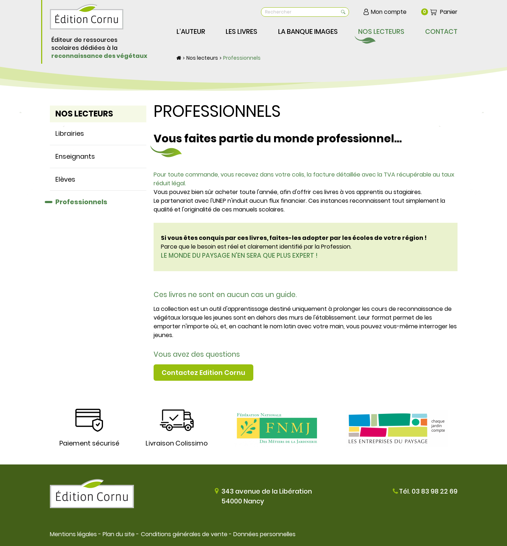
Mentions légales (73, 534)
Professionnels (242, 58)
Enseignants (75, 156)
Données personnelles (264, 534)
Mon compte (389, 11)
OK (342, 12)
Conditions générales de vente (183, 534)
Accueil (179, 58)
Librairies (69, 133)
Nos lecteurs (202, 58)
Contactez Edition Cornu (203, 372)
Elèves (65, 179)
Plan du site (119, 534)
